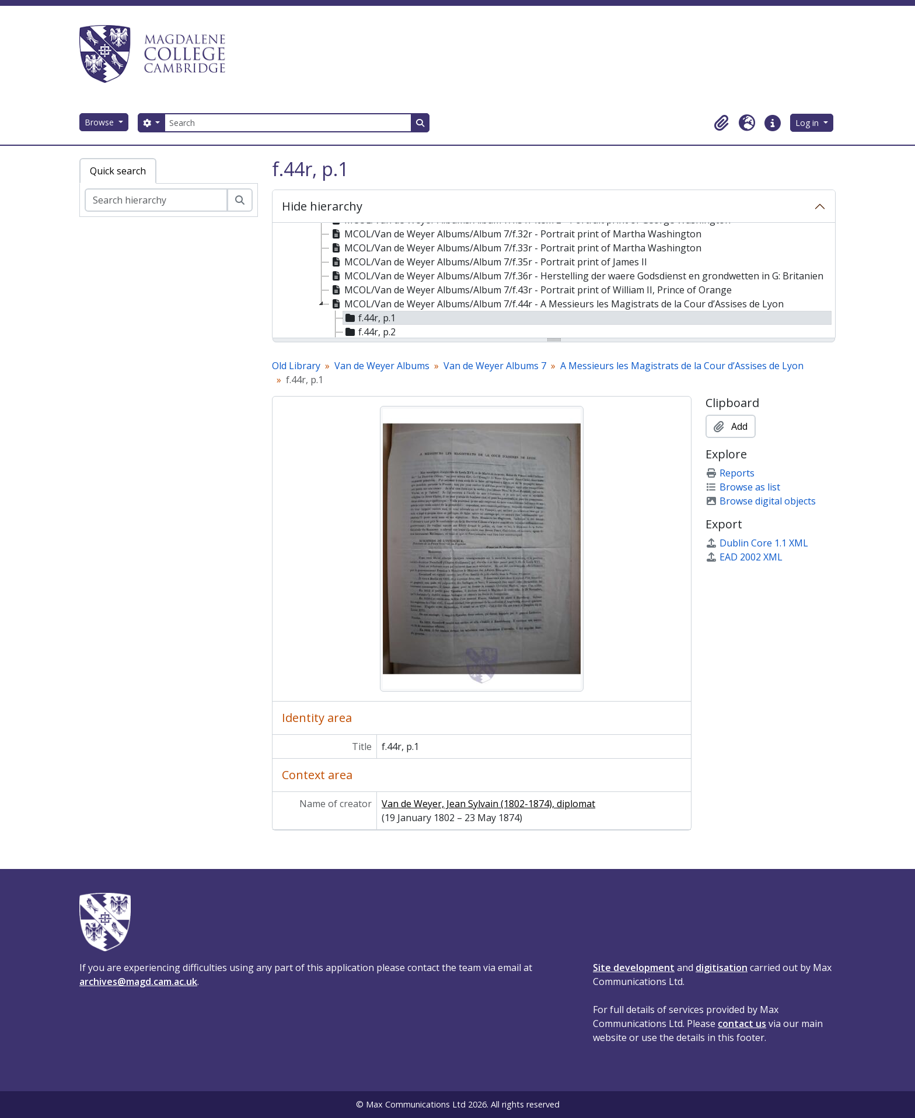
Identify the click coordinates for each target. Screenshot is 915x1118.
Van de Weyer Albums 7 (494, 365)
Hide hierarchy (322, 206)
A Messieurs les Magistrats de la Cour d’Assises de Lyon (682, 365)
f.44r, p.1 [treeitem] (369, 318)
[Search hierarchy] (156, 200)
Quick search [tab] (118, 170)
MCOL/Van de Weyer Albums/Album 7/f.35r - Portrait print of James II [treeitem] (488, 262)
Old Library (296, 365)
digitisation (722, 967)
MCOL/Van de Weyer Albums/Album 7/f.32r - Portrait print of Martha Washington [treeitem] (515, 234)
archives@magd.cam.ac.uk (138, 981)
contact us (742, 1023)
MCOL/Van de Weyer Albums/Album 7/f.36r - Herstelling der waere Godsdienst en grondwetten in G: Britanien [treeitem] (576, 276)
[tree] (554, 281)
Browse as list (743, 487)
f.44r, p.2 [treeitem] (369, 332)
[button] (721, 123)
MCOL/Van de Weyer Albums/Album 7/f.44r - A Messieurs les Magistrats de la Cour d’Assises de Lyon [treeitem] (556, 304)
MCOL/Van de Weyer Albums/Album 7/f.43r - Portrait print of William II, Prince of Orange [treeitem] (530, 290)
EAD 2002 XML (744, 557)
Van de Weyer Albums (381, 365)
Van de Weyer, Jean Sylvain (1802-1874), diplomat (488, 803)
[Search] (288, 122)
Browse (100, 122)
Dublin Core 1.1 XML (757, 543)
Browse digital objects (761, 501)
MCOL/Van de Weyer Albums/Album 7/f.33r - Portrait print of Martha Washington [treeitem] (515, 248)
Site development (634, 967)
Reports (730, 473)
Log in (808, 122)
